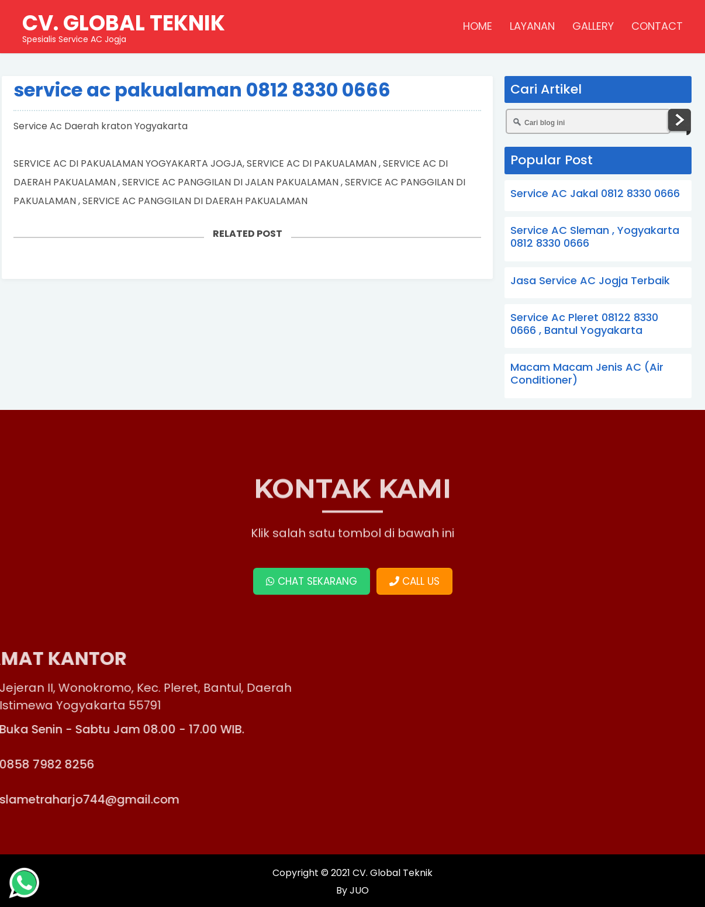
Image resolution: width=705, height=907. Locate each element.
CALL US (414, 581)
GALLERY (593, 26)
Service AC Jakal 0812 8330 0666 (595, 193)
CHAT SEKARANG (311, 581)
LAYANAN (532, 26)
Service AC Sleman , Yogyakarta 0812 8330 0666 (594, 236)
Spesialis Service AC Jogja (123, 26)
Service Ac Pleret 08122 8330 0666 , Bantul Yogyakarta (584, 323)
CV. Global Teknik (392, 873)
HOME (477, 26)
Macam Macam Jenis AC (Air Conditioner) (586, 373)
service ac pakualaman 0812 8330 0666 (201, 90)
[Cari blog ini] (588, 121)
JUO (358, 890)
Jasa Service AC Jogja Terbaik (590, 280)
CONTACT (657, 26)
